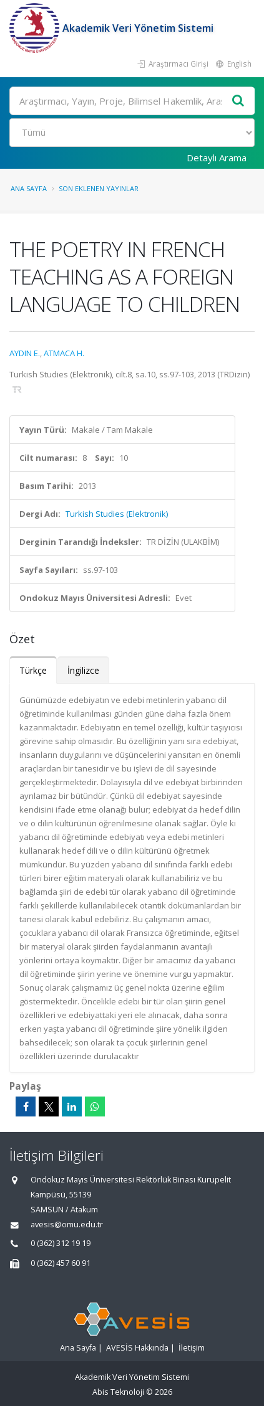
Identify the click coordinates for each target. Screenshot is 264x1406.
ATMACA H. (64, 353)
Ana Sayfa (29, 188)
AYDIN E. (24, 353)
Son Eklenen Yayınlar (99, 188)
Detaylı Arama (217, 157)
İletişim (191, 1347)
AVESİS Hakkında (137, 1347)
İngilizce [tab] (83, 670)
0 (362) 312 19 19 (60, 1243)
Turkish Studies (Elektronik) (117, 513)
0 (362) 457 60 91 (60, 1263)
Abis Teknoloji (118, 1392)
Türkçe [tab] (33, 670)
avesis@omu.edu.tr (67, 1224)
